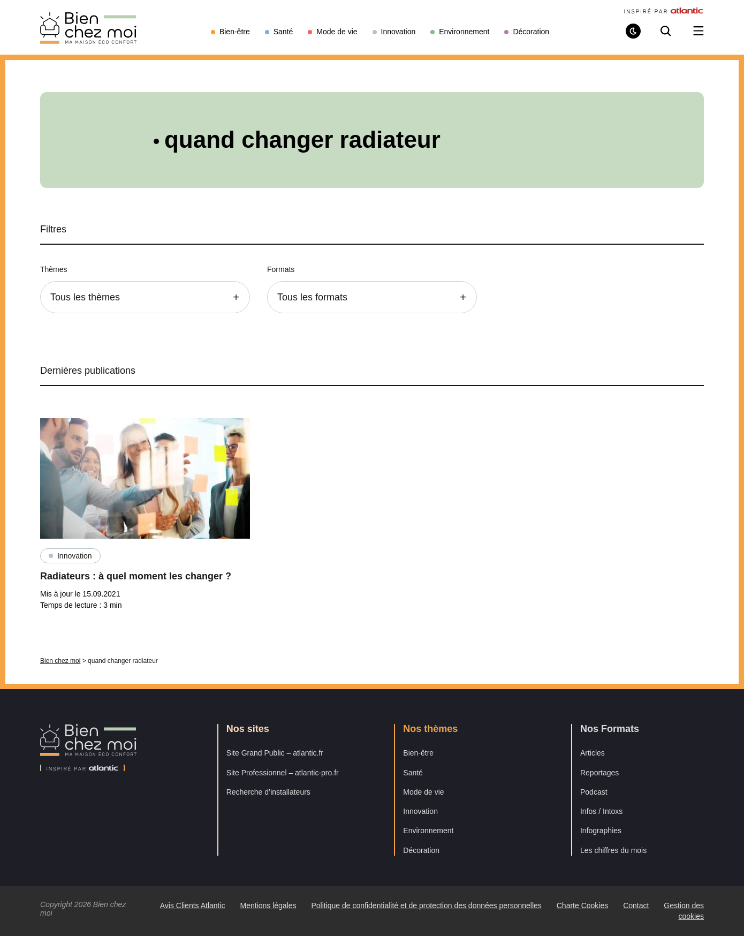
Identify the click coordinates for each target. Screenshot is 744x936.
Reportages (599, 772)
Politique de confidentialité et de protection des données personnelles (426, 905)
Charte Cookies (583, 905)
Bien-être (418, 753)
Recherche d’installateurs (268, 792)
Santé (413, 772)
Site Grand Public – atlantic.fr (274, 753)
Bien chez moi (60, 661)
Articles (592, 753)
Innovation (74, 556)
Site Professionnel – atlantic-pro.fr (282, 772)
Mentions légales (268, 905)
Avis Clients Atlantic (192, 905)
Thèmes (53, 269)
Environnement (428, 830)
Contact (636, 905)
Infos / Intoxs (601, 811)
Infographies (600, 830)
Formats (280, 269)
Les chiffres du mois (613, 850)
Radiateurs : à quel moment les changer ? (135, 576)
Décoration (421, 850)
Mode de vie (423, 792)
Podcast (594, 792)
